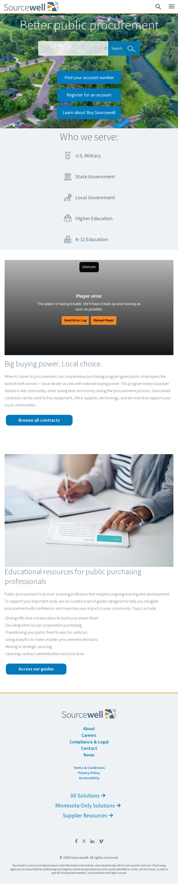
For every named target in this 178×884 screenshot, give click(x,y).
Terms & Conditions (89, 767)
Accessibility (89, 778)
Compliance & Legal (89, 742)
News (89, 755)
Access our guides (36, 669)
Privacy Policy (89, 772)
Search (122, 48)
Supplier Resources (88, 815)
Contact (89, 748)
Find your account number (89, 77)
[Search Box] (73, 48)
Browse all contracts (39, 420)
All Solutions (88, 795)
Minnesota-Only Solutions (88, 805)
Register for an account (89, 95)
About (89, 728)
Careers (89, 735)
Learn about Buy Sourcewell (89, 112)
